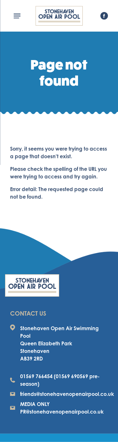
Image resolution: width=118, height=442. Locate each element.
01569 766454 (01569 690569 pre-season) (55, 380)
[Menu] (19, 15)
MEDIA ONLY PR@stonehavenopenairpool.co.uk (57, 408)
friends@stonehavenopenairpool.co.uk (59, 394)
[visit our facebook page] (104, 16)
